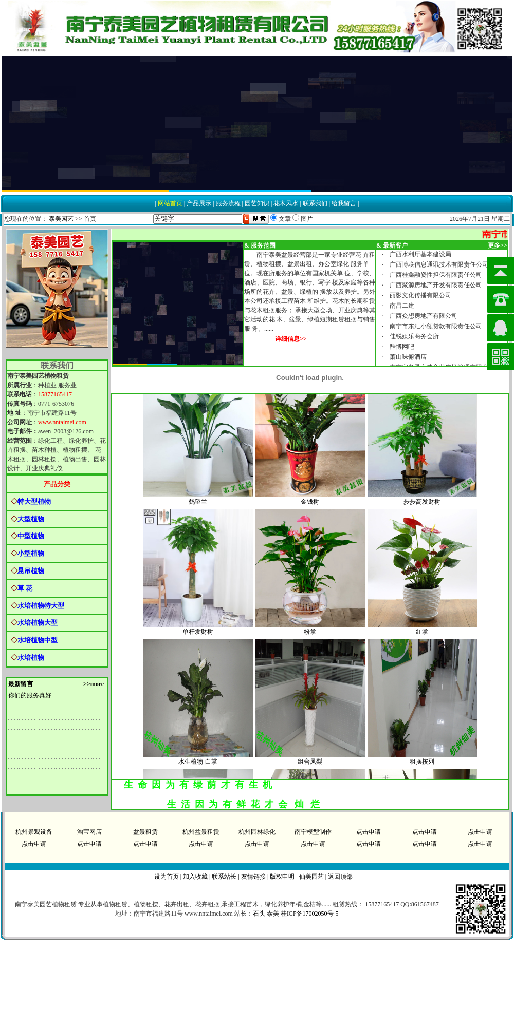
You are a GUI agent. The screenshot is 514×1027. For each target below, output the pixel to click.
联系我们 (315, 203)
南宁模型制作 (313, 831)
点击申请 (368, 831)
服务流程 (228, 203)
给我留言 (344, 203)
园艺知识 (257, 203)
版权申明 (282, 876)
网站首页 (170, 203)
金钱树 (310, 503)
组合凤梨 (310, 763)
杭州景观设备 (33, 831)
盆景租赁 (145, 831)
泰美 (273, 913)
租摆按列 (422, 763)
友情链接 (253, 876)
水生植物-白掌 (197, 763)
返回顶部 (340, 876)
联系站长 (224, 876)
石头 (259, 913)
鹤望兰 (198, 503)
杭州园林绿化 (257, 831)
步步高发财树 (421, 503)
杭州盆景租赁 (200, 831)
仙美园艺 (311, 876)
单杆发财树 (197, 633)
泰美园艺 (61, 218)
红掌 (422, 633)
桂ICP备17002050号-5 (310, 913)
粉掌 (310, 633)
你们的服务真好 (29, 695)
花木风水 (285, 203)
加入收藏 (195, 876)
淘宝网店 (89, 831)
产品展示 (199, 203)
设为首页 (166, 876)
